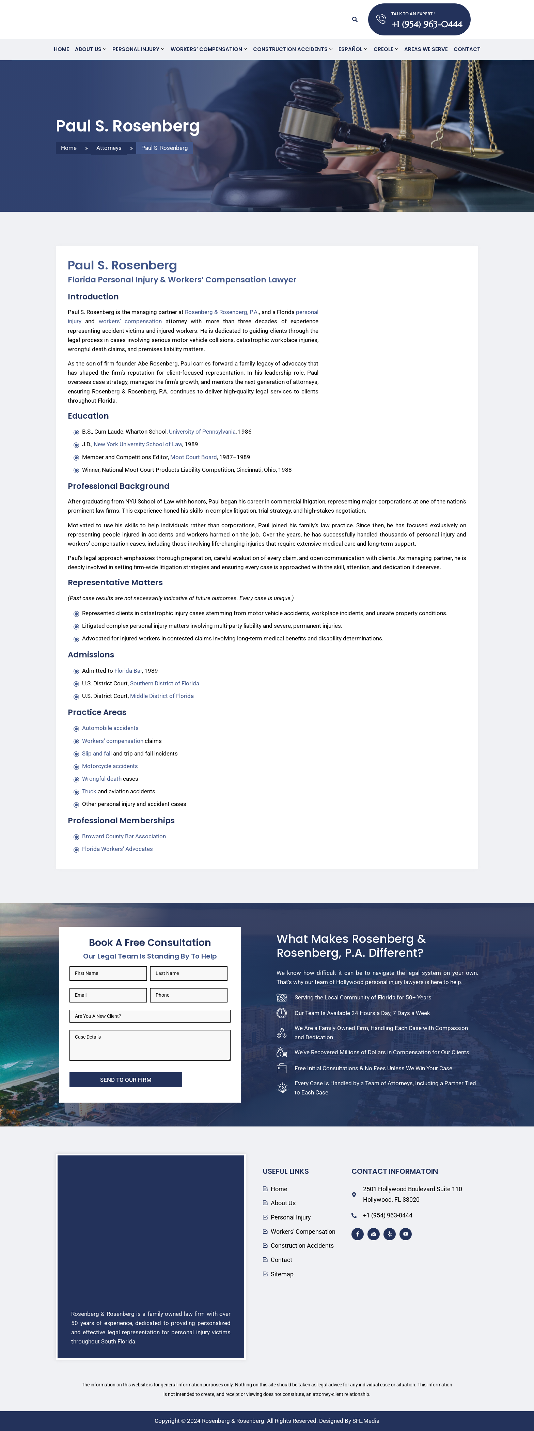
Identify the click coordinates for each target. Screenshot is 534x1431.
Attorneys (109, 147)
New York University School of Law (138, 443)
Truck (89, 791)
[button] (354, 19)
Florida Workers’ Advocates (117, 848)
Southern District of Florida (164, 683)
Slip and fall (97, 753)
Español (352, 49)
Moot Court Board (193, 456)
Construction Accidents (293, 49)
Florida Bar (128, 670)
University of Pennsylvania (202, 431)
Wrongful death (102, 778)
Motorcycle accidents (110, 765)
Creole (385, 49)
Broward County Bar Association (124, 836)
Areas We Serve (424, 49)
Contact (465, 49)
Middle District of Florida (162, 695)
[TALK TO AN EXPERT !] (381, 19)
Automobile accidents (110, 727)
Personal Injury (139, 49)
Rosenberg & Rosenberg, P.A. (222, 311)
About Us (92, 49)
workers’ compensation (130, 320)
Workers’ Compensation (209, 49)
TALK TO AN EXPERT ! (413, 14)
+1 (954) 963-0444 (427, 24)
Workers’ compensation (112, 740)
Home (63, 49)
